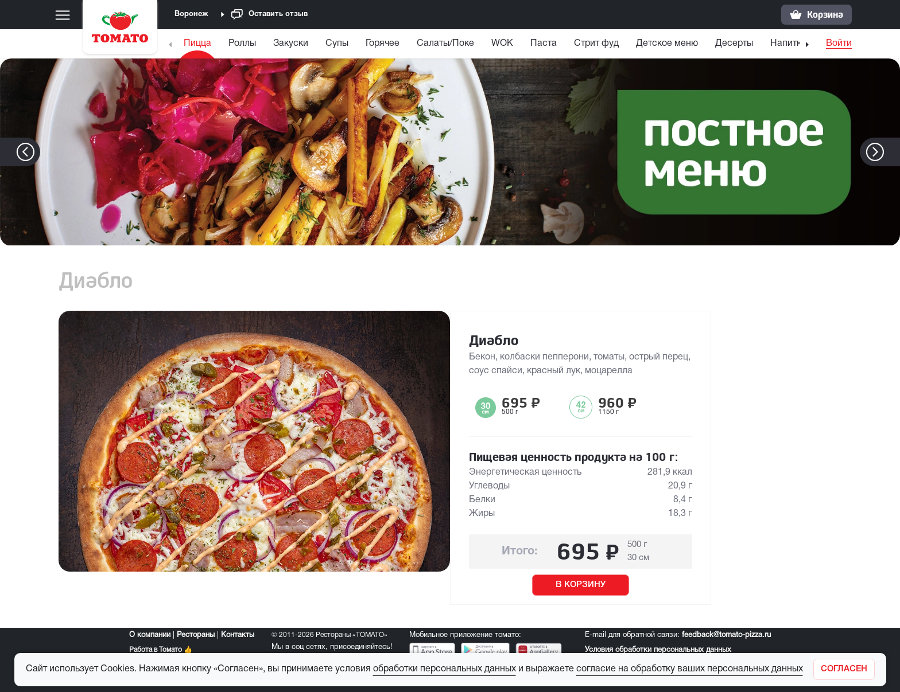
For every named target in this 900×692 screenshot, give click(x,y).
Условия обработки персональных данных (658, 650)
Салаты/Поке (445, 44)
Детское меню (667, 44)
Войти (839, 44)
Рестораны (196, 635)
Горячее (382, 44)
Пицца (197, 44)
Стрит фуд (596, 44)
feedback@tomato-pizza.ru (726, 635)
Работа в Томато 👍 (160, 650)
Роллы (242, 44)
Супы (336, 44)
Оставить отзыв (269, 15)
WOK (502, 44)
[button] (892, 152)
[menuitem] (199, 46)
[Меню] (62, 15)
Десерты (734, 44)
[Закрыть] (844, 669)
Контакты (237, 635)
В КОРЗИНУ (581, 585)
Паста (543, 44)
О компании (149, 635)
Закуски (290, 44)
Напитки (788, 44)
